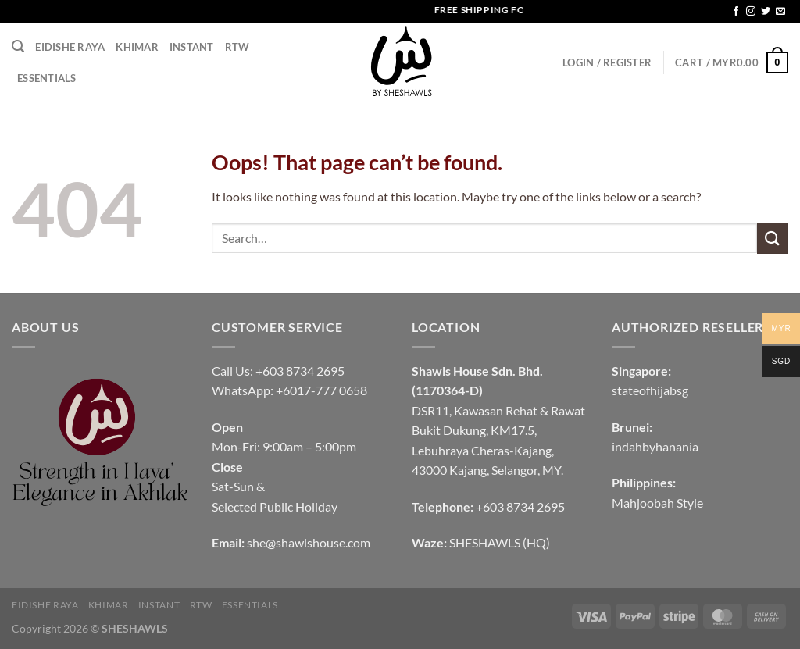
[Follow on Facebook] (736, 11)
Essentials (47, 78)
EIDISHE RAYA (70, 47)
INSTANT (192, 47)
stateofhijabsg (650, 390)
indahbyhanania (655, 446)
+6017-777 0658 (321, 390)
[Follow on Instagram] (750, 11)
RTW (237, 47)
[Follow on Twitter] (765, 11)
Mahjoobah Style (657, 502)
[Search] (18, 46)
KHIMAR (137, 47)
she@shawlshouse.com (308, 542)
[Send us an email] (780, 11)
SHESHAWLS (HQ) (499, 542)
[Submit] (772, 238)
